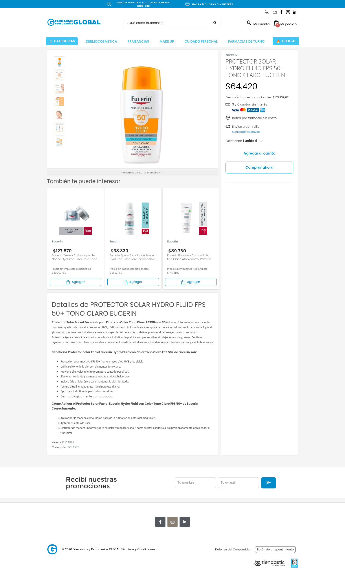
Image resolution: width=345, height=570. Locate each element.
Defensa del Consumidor (233, 549)
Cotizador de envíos (246, 132)
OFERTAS (286, 41)
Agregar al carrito (259, 153)
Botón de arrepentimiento (275, 549)
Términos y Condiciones (138, 549)
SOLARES (73, 447)
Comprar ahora (259, 167)
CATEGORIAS (62, 41)
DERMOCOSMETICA (101, 41)
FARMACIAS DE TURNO (246, 41)
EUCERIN (68, 442)
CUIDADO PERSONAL (201, 41)
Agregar (75, 282)
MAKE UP (167, 41)
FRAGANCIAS (138, 41)
